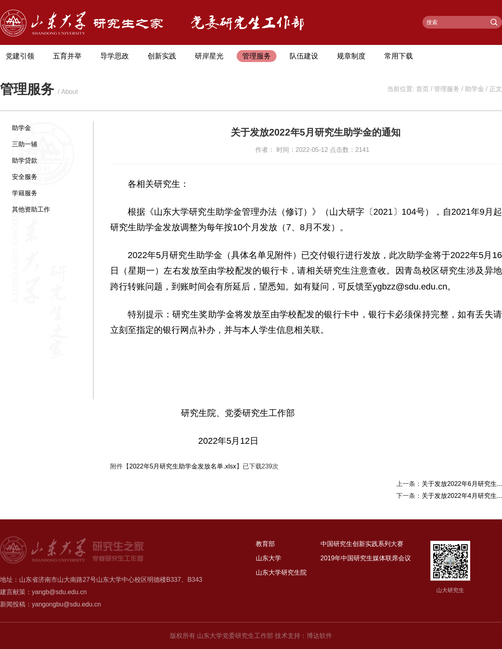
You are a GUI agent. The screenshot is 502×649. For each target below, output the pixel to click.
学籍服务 (24, 193)
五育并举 (67, 56)
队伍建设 (304, 56)
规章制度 (351, 56)
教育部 (265, 543)
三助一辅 (24, 144)
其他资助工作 (31, 209)
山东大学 (268, 558)
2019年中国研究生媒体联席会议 (366, 558)
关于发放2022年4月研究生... (462, 495)
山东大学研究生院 (281, 572)
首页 (422, 88)
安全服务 (24, 176)
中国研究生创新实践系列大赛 (362, 543)
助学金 (474, 88)
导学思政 (114, 56)
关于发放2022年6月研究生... (462, 483)
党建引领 (20, 56)
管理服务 (256, 56)
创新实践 (162, 56)
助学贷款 (24, 160)
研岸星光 (209, 56)
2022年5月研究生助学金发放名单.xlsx (182, 466)
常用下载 (398, 56)
